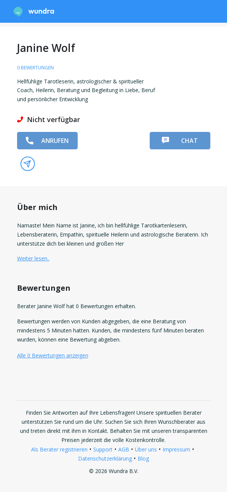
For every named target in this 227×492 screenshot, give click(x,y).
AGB (123, 449)
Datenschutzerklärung (105, 458)
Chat (179, 140)
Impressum (176, 449)
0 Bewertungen (35, 67)
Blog (143, 458)
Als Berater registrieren (59, 449)
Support (103, 449)
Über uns (146, 449)
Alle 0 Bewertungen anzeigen (52, 355)
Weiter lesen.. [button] (33, 258)
